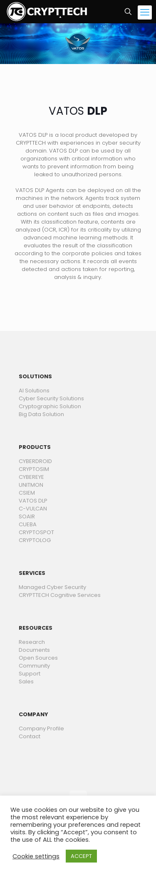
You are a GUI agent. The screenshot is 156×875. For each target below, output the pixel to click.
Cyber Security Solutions (51, 398)
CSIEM (27, 493)
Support (29, 674)
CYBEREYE (31, 477)
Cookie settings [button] (35, 856)
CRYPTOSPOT (36, 532)
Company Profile (41, 728)
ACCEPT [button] (81, 856)
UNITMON (31, 485)
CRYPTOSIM (34, 469)
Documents (34, 650)
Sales (26, 681)
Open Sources (38, 658)
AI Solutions (34, 390)
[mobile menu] (145, 12)
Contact (29, 736)
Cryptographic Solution (50, 406)
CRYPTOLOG (35, 540)
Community (34, 666)
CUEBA (28, 524)
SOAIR (27, 516)
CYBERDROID (35, 461)
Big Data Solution (41, 414)
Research (32, 642)
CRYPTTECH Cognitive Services (60, 595)
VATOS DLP (33, 501)
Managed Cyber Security (52, 587)
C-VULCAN (33, 509)
